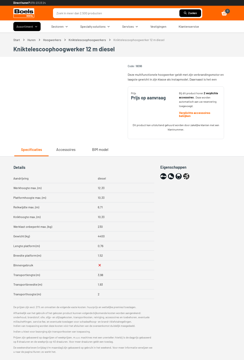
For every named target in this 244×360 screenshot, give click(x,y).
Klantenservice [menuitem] (189, 26)
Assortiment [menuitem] (27, 26)
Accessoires (65, 149)
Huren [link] (31, 40)
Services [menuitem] (130, 26)
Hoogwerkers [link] (52, 40)
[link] (23, 13)
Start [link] (16, 40)
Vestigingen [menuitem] (158, 26)
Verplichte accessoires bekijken (194, 114)
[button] (163, 176)
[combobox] (117, 13)
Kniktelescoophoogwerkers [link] (87, 40)
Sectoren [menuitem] (59, 26)
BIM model (100, 149)
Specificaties (31, 149)
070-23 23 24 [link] (38, 2)
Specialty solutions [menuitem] (95, 26)
